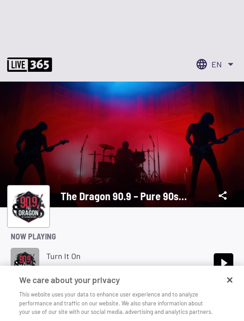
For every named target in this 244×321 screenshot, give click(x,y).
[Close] (230, 285)
